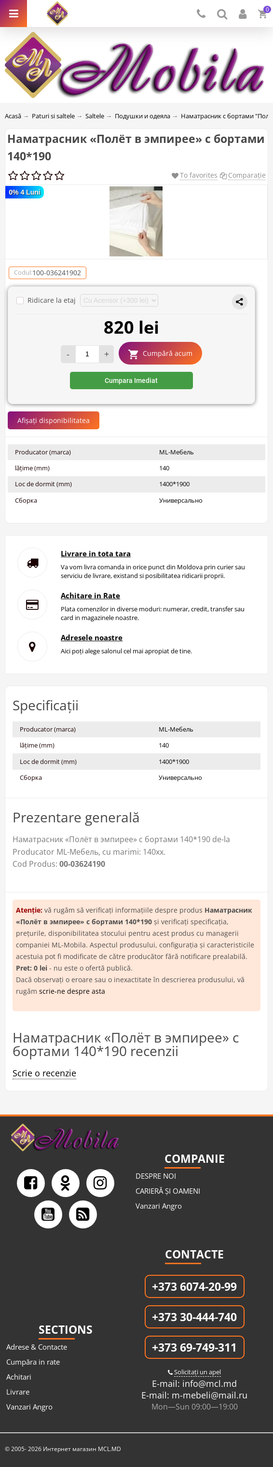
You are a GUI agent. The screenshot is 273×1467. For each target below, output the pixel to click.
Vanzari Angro (159, 1206)
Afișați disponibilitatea (53, 420)
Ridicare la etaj (47, 300)
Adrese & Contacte (36, 1347)
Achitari (18, 1377)
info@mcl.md (208, 1383)
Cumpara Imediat (131, 380)
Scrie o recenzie (44, 1073)
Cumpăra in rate (33, 1362)
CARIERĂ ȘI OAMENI (168, 1191)
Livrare (17, 1391)
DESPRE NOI (156, 1176)
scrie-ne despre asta (72, 991)
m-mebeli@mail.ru (208, 1395)
